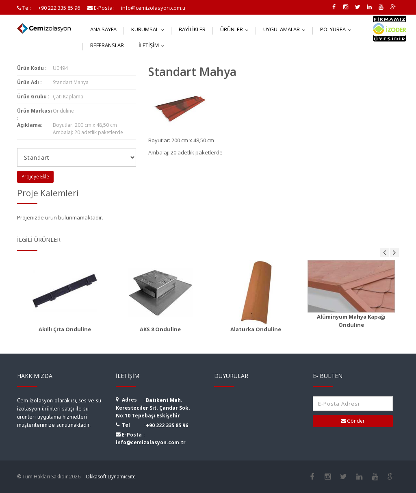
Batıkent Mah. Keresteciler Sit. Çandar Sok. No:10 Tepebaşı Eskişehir (153, 408)
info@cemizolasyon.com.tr (151, 442)
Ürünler (236, 29)
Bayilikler (192, 29)
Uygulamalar (286, 29)
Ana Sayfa (103, 29)
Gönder (353, 420)
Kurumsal (149, 29)
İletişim (153, 45)
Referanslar (107, 45)
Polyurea (337, 29)
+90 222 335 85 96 (167, 425)
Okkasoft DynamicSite (111, 476)
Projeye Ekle (35, 176)
